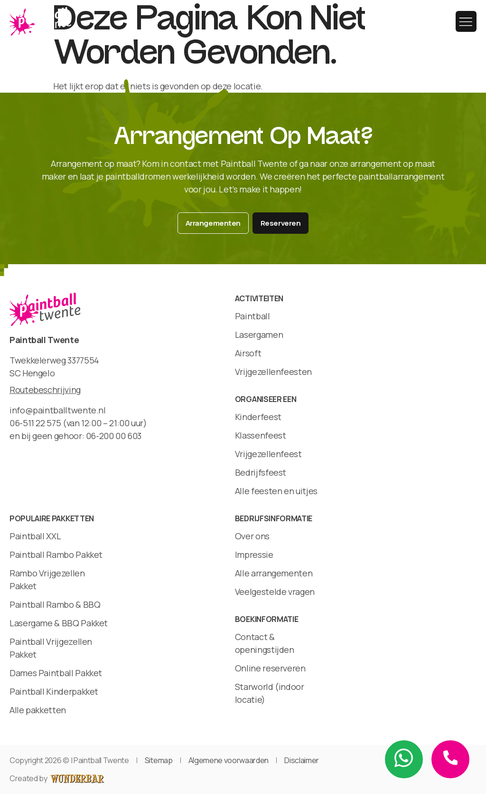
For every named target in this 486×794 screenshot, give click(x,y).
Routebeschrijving (45, 389)
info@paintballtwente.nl (57, 410)
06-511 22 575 (35, 423)
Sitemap (159, 760)
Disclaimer (301, 760)
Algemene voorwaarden (228, 760)
